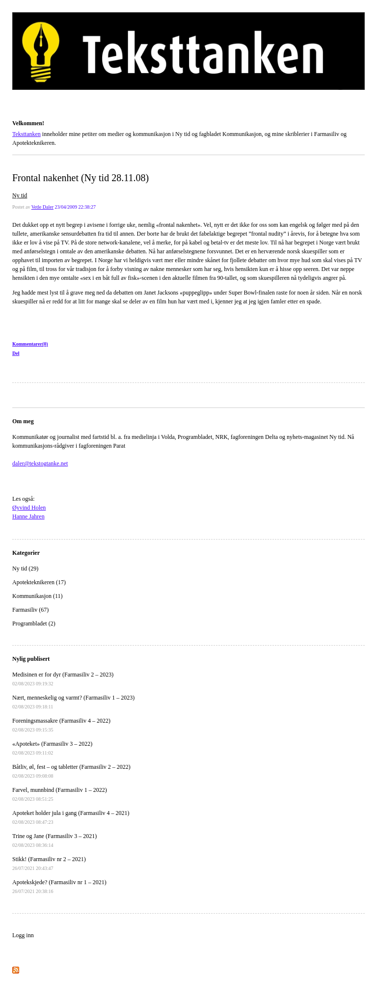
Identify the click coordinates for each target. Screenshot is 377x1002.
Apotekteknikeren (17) (39, 582)
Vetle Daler (42, 207)
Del (15, 353)
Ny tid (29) (25, 568)
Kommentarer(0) (30, 344)
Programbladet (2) (33, 623)
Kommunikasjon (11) (37, 596)
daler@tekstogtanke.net (40, 463)
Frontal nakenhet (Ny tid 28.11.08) (80, 177)
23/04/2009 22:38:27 (75, 207)
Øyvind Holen (29, 507)
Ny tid (19, 195)
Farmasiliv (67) (30, 609)
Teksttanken (24, 109)
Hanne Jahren (28, 516)
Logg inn (23, 935)
